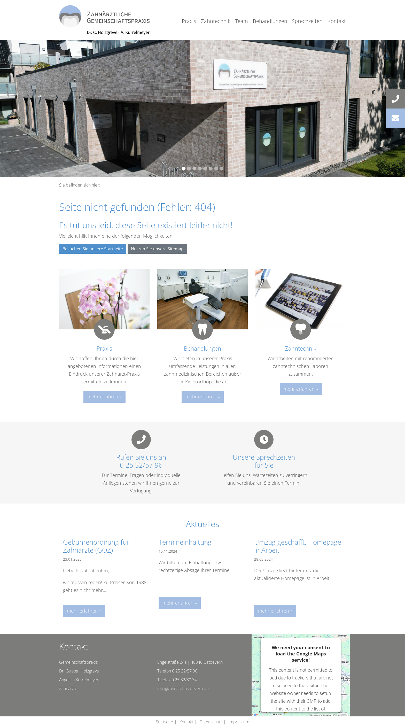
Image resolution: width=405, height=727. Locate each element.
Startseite (164, 722)
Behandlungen (270, 21)
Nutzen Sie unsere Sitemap (157, 249)
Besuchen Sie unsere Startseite (93, 249)
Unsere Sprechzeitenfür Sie (264, 461)
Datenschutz (211, 722)
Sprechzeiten (307, 21)
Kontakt (337, 21)
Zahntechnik (215, 21)
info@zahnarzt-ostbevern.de (183, 688)
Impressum (239, 722)
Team (241, 21)
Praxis (189, 21)
